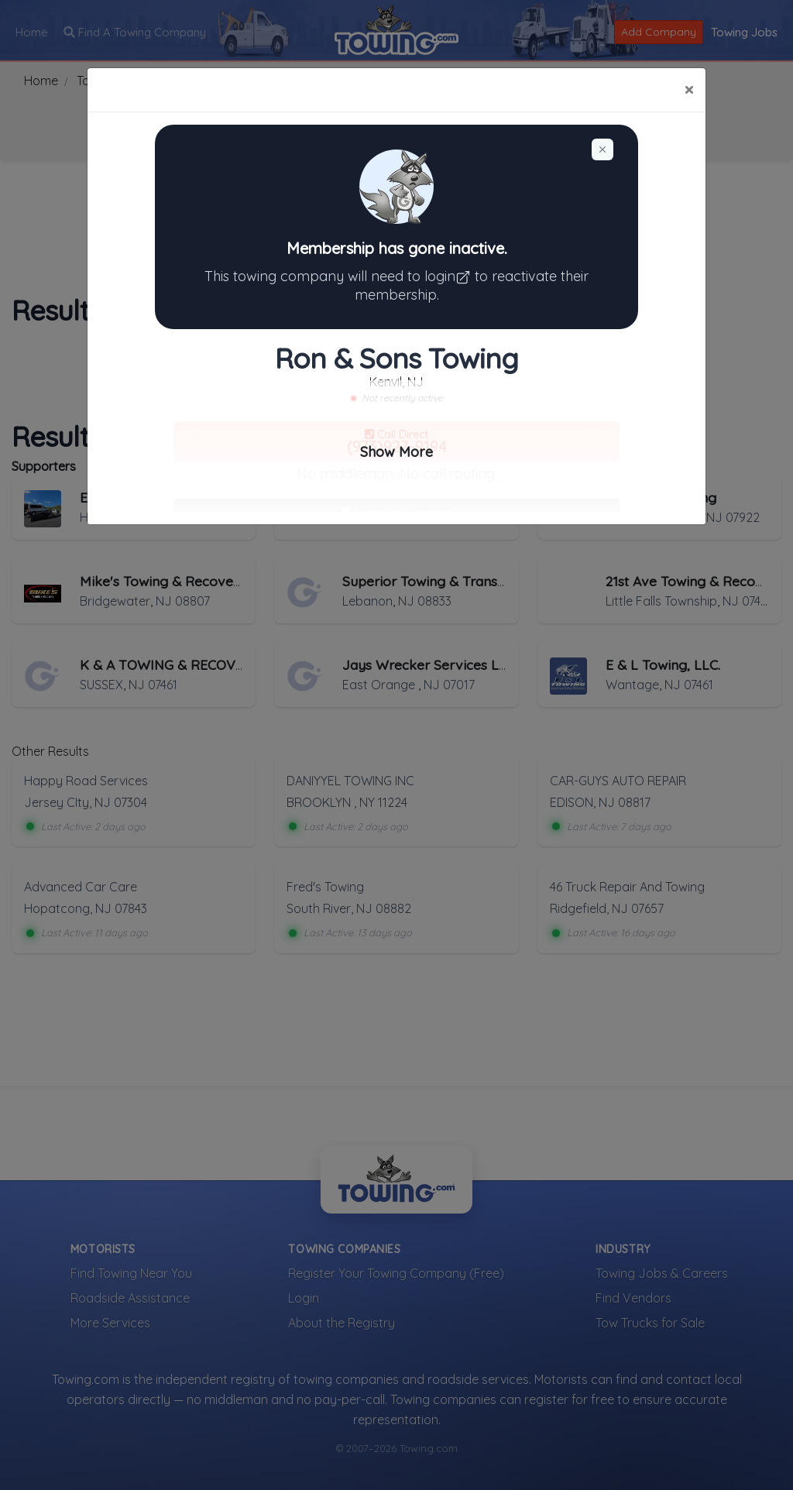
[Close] (688, 90)
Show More (396, 452)
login (449, 276)
